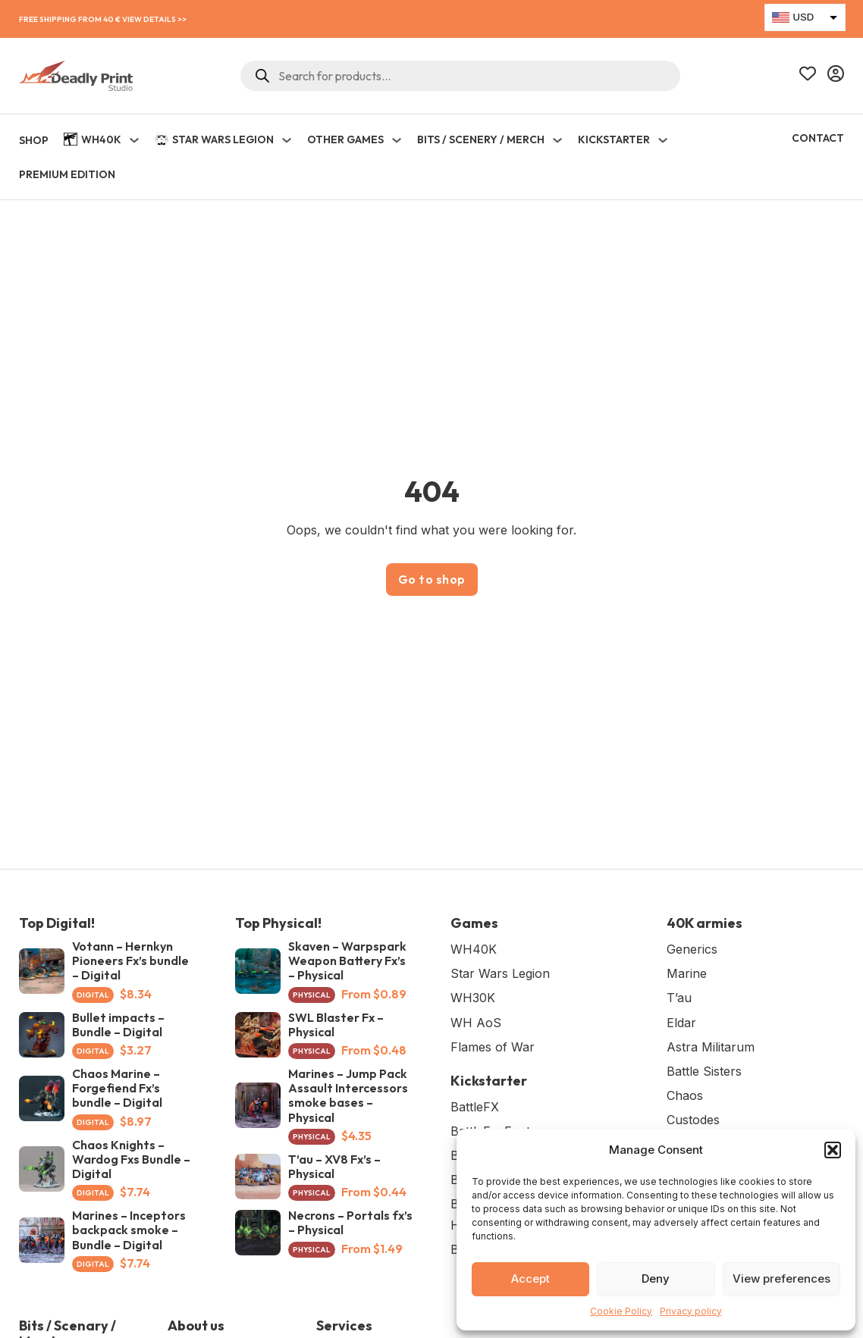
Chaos (685, 1095)
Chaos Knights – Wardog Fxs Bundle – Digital (131, 1159)
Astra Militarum (711, 1046)
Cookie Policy (621, 1311)
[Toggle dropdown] (134, 140)
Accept (530, 1278)
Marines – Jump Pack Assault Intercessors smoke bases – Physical (348, 1095)
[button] (832, 1150)
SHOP (34, 140)
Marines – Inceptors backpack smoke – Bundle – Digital (129, 1230)
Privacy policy (691, 1311)
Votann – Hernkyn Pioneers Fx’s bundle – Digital (130, 960)
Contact (818, 138)
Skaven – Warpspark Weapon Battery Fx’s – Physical (347, 960)
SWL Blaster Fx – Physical (336, 1024)
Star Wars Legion (214, 140)
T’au (679, 997)
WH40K (92, 141)
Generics (692, 949)
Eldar (681, 1022)
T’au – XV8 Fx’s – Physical (334, 1166)
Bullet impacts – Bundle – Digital (118, 1024)
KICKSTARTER (614, 139)
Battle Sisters (704, 1071)
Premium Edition (67, 174)
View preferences (781, 1278)
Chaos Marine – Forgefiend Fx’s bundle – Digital (117, 1088)
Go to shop (432, 579)
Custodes (693, 1119)
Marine (687, 973)
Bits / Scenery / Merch (480, 139)
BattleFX (474, 1106)
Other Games (345, 139)
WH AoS (475, 1022)
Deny (656, 1278)
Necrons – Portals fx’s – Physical (350, 1222)
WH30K (472, 997)
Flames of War (492, 1046)
